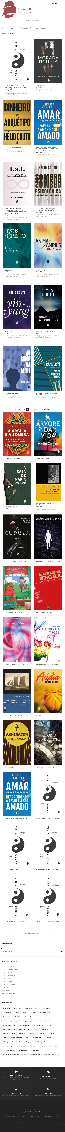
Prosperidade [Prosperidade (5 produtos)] (37, 1038)
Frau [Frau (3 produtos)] (39, 1021)
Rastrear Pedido (36, 1116)
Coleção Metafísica (8, 975)
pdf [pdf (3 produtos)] (27, 1038)
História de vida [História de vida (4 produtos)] (24, 1025)
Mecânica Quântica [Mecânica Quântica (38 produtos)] (9, 1033)
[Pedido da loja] (11, 33)
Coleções (25, 28)
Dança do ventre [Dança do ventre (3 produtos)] (45, 1012)
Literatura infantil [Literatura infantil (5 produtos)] (24, 1029)
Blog (24, 1116)
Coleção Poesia (6, 981)
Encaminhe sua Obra (12, 1116)
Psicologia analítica (39, 28)
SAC (57, 1116)
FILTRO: (3, 28)
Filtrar (61, 951)
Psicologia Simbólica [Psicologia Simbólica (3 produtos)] (43, 1042)
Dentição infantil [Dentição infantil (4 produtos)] (20, 1017)
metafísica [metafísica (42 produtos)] (32, 1033)
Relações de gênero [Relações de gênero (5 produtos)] (9, 1046)
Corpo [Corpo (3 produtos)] (25, 1012)
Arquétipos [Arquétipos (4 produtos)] (17, 1008)
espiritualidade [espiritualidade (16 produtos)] (28, 1021)
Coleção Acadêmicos (8, 966)
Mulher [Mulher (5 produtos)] (5, 1038)
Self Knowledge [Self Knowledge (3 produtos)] (22, 1050)
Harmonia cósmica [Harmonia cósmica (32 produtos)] (9, 1025)
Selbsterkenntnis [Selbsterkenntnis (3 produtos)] (8, 1050)
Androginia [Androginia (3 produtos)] (6, 1008)
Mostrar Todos (13, 28)
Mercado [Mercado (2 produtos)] (22, 1033)
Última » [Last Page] (47, 409)
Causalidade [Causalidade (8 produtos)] (46, 1008)
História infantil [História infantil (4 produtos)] (38, 1025)
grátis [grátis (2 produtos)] (46, 1021)
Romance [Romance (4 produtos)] (42, 1046)
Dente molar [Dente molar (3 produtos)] (7, 1017)
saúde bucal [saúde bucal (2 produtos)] (53, 1046)
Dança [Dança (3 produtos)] (33, 1012)
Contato (48, 1116)
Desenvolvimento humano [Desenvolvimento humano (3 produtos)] (38, 1017)
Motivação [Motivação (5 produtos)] (43, 1033)
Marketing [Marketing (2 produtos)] (45, 1029)
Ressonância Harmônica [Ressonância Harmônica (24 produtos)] (27, 1046)
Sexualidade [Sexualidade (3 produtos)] (35, 1050)
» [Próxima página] (42, 409)
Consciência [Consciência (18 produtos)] (7, 1012)
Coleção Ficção (6, 972)
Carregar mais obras (32, 933)
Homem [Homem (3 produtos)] (49, 1025)
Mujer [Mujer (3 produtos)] (53, 1033)
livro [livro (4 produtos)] (36, 1029)
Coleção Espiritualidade (9, 969)
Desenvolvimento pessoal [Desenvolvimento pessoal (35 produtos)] (11, 1021)
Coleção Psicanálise (8, 984)
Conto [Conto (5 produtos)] (17, 1012)
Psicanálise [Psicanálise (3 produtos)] (48, 1038)
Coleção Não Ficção (8, 978)
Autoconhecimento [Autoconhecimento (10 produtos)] (31, 1008)
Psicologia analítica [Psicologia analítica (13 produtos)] (9, 1042)
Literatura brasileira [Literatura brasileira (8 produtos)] (9, 1029)
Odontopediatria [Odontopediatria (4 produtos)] (16, 1038)
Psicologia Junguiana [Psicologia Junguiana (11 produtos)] (26, 1042)
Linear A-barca (6, 990)
